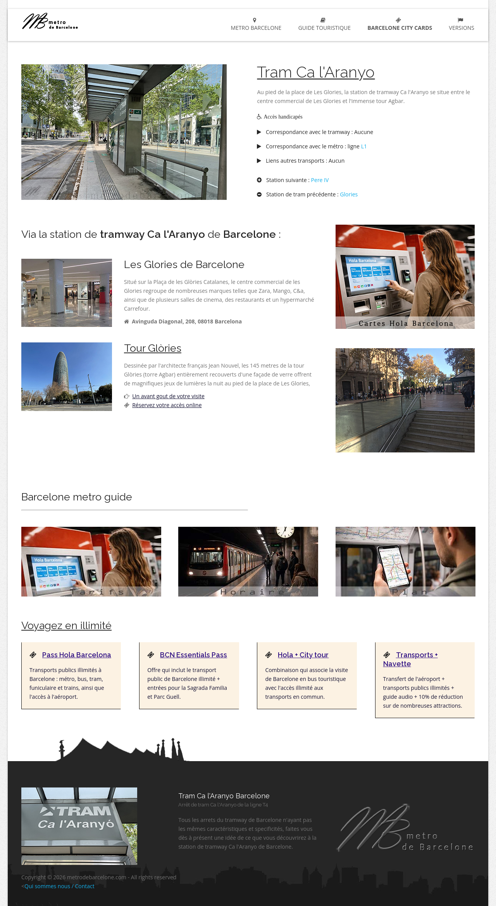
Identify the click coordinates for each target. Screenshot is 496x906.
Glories (349, 194)
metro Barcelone (78, 20)
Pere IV (320, 180)
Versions (460, 24)
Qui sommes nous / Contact (59, 886)
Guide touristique (323, 24)
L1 (364, 146)
